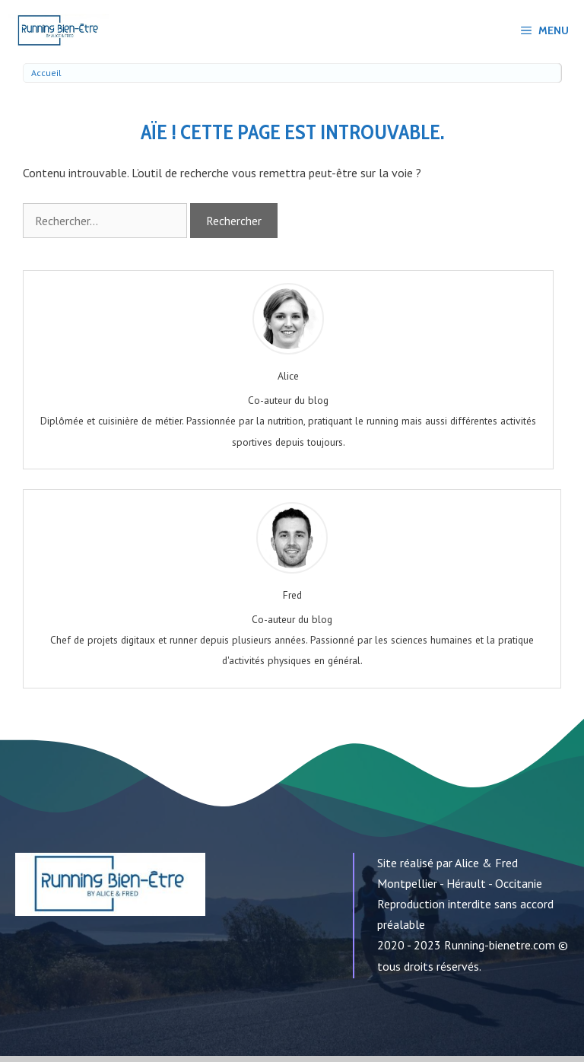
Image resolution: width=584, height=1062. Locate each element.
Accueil (46, 72)
